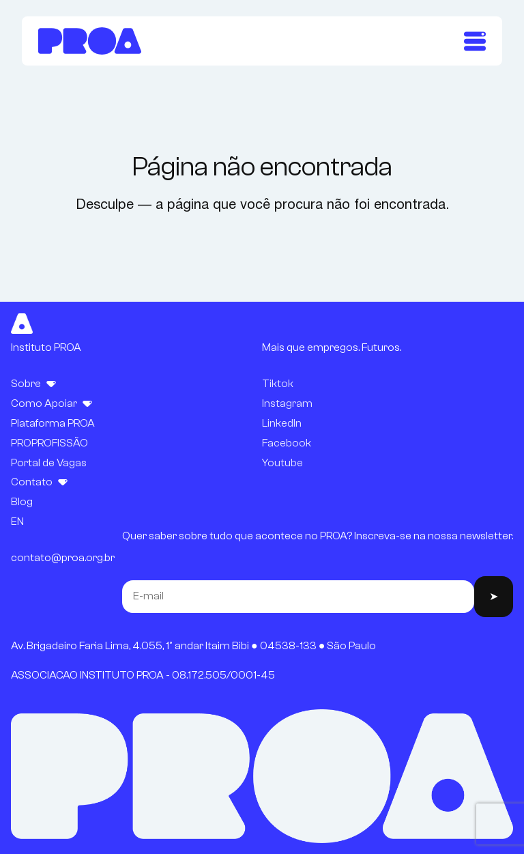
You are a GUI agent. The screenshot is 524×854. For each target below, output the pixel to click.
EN (17, 521)
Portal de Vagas (49, 463)
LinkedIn (282, 423)
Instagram (287, 403)
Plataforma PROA (53, 423)
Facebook (286, 443)
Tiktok (277, 384)
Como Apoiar (44, 403)
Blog (22, 502)
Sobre (26, 384)
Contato (32, 482)
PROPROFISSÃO (49, 443)
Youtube (282, 463)
